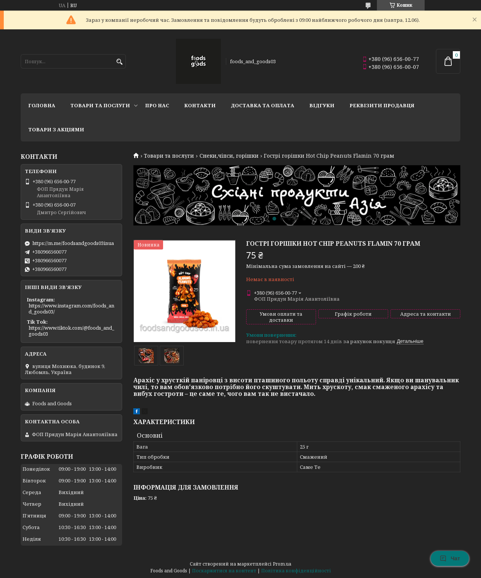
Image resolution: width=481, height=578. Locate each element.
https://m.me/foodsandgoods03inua (73, 243)
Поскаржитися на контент (224, 570)
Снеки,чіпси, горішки (229, 156)
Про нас (157, 105)
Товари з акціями (56, 129)
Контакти (200, 105)
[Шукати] (119, 61)
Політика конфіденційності (296, 570)
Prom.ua (282, 564)
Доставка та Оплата (262, 105)
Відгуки (321, 105)
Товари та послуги (100, 105)
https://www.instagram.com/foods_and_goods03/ (71, 309)
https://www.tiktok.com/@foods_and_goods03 (71, 331)
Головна (41, 105)
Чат (450, 558)
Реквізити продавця (381, 105)
